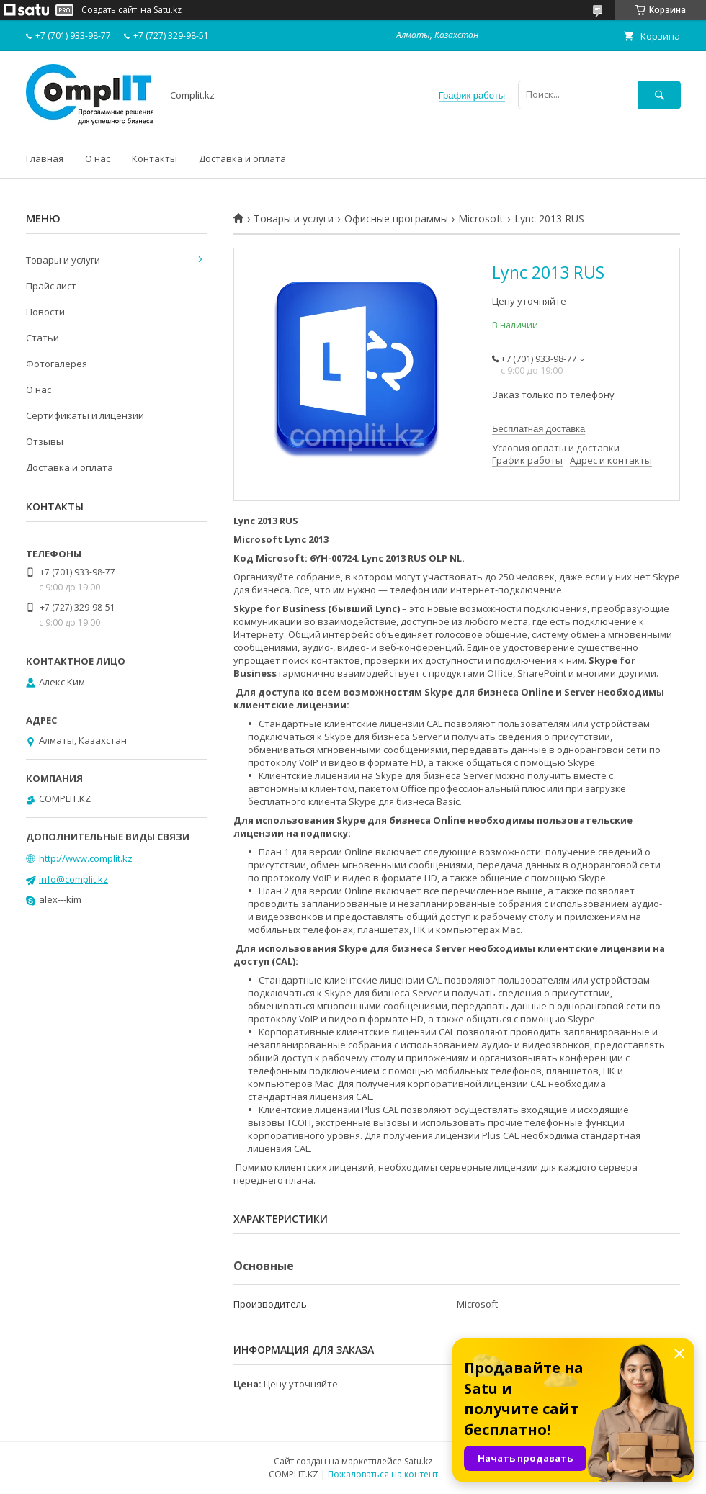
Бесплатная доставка (538, 428)
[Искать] (659, 95)
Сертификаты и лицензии (85, 415)
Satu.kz (418, 1461)
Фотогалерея (56, 363)
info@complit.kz (73, 879)
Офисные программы (396, 219)
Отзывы (44, 441)
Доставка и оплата (242, 158)
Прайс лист (51, 285)
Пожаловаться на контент (383, 1474)
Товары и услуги (294, 219)
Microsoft (481, 219)
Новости (45, 311)
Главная (44, 158)
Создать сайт (109, 10)
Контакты (154, 158)
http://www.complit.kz (86, 858)
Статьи (42, 337)
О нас (97, 158)
